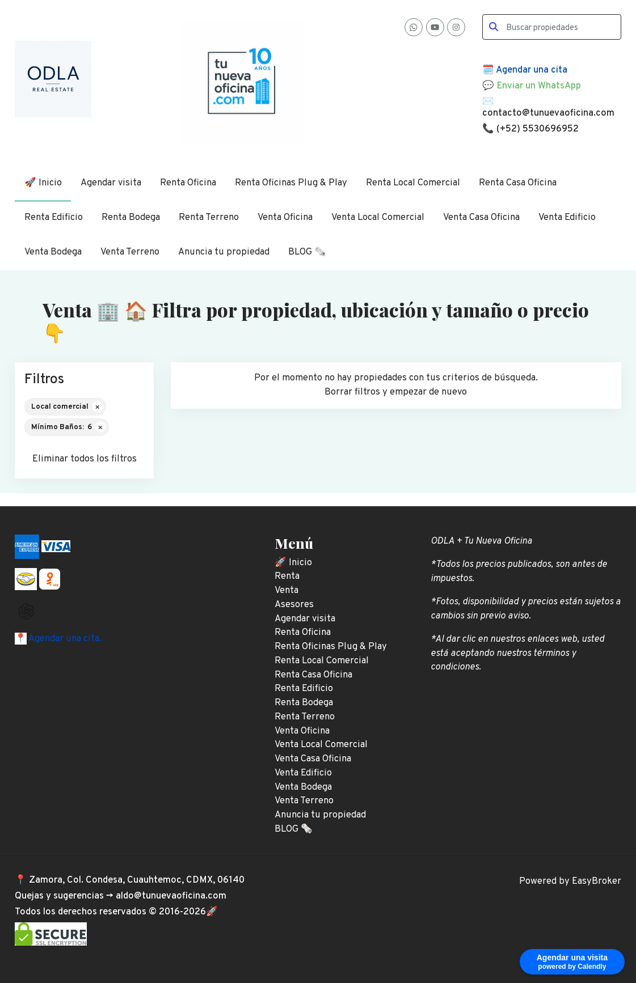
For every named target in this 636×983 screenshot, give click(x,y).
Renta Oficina (188, 183)
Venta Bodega (53, 252)
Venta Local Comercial (377, 217)
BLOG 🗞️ (307, 252)
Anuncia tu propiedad (223, 252)
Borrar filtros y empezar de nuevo (396, 392)
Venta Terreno (129, 252)
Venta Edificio (567, 217)
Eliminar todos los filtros (84, 459)
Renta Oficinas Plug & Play (291, 183)
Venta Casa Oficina (481, 217)
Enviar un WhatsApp (538, 86)
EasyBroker (596, 881)
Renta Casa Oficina (518, 183)
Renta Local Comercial (413, 183)
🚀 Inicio (43, 183)
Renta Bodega (131, 217)
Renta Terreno (209, 217)
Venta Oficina (285, 217)
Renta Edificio (53, 217)
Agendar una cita (531, 70)
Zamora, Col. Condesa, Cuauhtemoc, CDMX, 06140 (137, 880)
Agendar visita (111, 183)
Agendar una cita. (64, 639)
